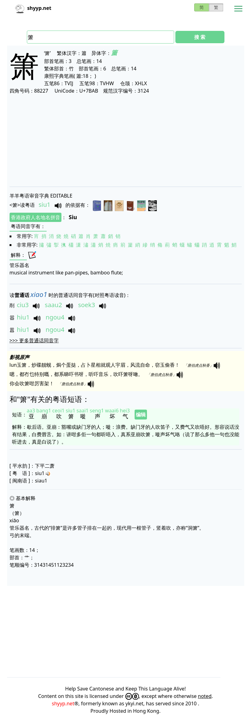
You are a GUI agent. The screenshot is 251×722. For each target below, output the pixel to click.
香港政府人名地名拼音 (35, 217)
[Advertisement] (126, 140)
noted (204, 696)
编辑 (141, 414)
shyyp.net (63, 703)
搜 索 (199, 37)
